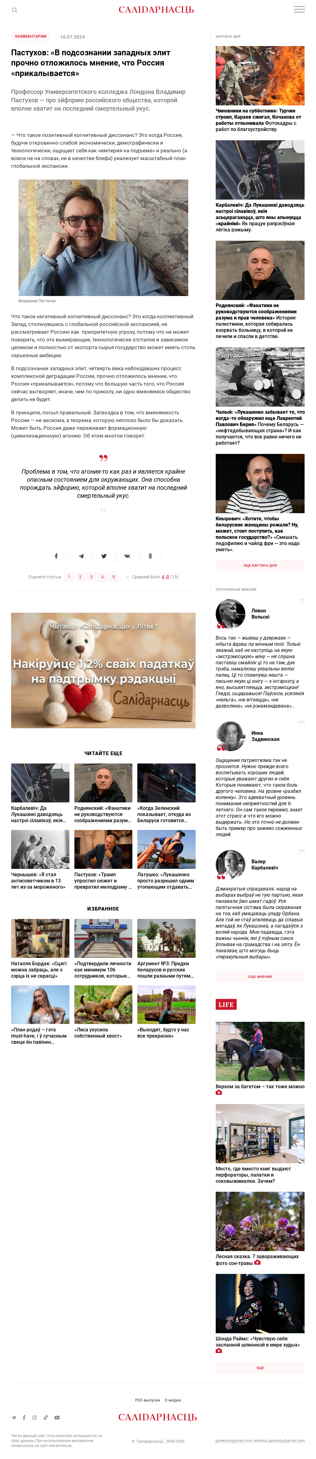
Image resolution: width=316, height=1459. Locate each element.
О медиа (173, 1400)
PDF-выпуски (147, 1400)
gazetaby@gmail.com (233, 1441)
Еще (260, 1368)
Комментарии (30, 36)
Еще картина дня (260, 566)
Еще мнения (260, 977)
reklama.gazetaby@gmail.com (279, 1441)
